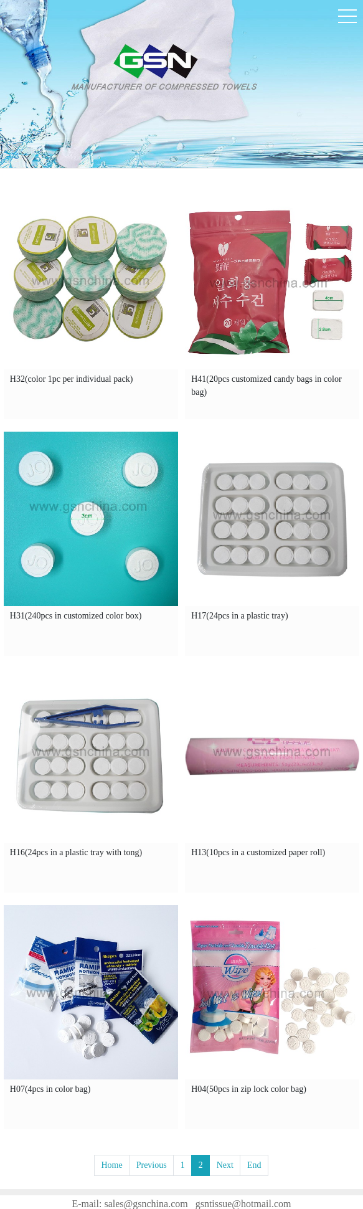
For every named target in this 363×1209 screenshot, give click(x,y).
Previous (151, 1165)
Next (225, 1165)
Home (111, 1165)
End (254, 1165)
